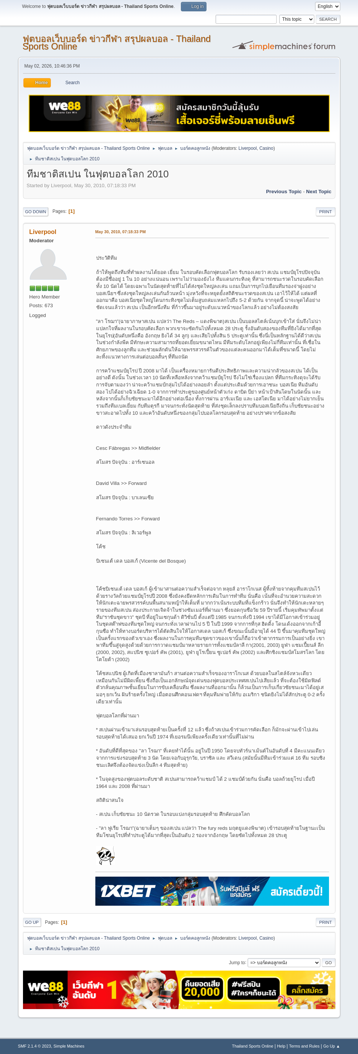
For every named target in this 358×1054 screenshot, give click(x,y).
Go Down (35, 211)
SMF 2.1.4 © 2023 (34, 1046)
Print (325, 211)
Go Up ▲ (331, 1046)
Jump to (237, 962)
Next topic (318, 191)
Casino (266, 148)
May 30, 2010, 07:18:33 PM (120, 231)
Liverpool (248, 148)
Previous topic (284, 191)
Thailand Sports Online (253, 1046)
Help (281, 1046)
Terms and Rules (304, 1046)
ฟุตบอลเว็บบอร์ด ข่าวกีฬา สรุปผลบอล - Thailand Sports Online (117, 42)
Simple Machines (69, 1046)
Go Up (32, 922)
